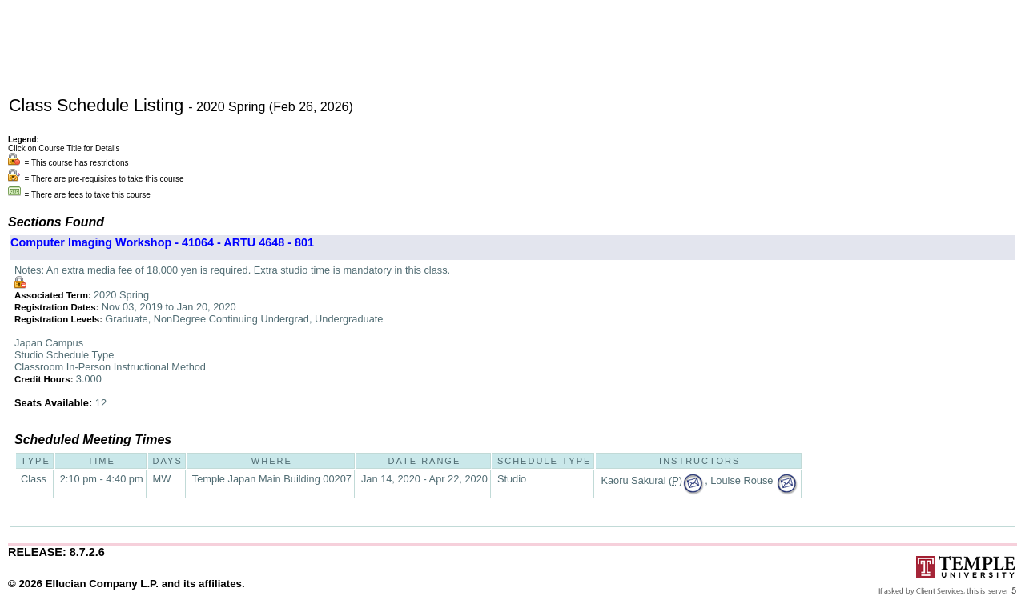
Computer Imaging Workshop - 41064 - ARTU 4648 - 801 (162, 242)
